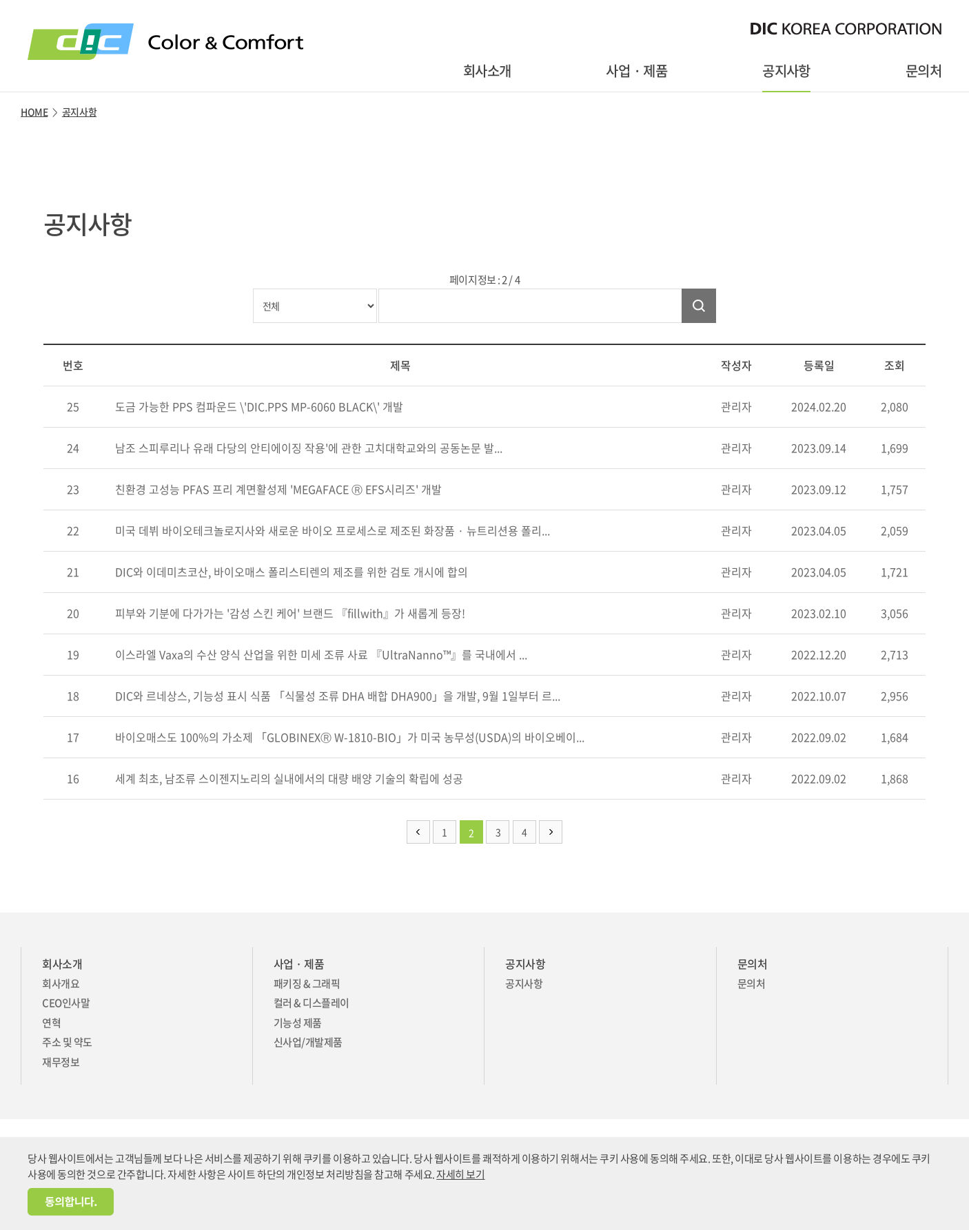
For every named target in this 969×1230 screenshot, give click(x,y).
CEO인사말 (66, 1002)
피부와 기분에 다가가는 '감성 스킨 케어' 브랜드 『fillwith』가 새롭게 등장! (288, 613)
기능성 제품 (298, 1022)
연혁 (51, 1022)
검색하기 (699, 306)
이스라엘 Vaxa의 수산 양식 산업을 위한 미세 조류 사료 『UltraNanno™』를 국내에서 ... (319, 654)
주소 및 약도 (67, 1042)
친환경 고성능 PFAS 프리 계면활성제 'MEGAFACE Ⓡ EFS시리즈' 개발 (277, 489)
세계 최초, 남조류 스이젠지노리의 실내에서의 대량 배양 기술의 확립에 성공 (287, 778)
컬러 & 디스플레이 (312, 1002)
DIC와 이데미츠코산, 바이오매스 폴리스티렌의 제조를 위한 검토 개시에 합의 (290, 571)
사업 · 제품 (636, 71)
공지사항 (786, 71)
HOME (34, 111)
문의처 (923, 71)
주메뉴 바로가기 (0, 0)
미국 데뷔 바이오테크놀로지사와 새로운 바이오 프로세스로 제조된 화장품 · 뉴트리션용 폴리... (331, 530)
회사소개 (487, 71)
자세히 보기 (460, 1174)
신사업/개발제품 (308, 1042)
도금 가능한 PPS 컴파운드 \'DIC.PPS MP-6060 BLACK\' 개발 (257, 406)
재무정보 (60, 1062)
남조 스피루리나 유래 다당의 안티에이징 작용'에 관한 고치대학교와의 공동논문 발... (307, 447)
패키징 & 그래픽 (307, 983)
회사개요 (60, 983)
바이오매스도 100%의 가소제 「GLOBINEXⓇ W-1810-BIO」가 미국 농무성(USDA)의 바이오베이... (348, 737)
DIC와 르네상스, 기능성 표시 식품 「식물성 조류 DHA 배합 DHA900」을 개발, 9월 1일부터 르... (336, 695)
